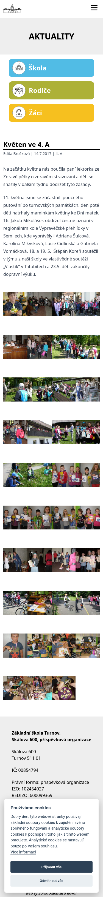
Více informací (23, 852)
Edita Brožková (16, 153)
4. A (58, 153)
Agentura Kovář (63, 893)
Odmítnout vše (51, 881)
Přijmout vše (51, 867)
